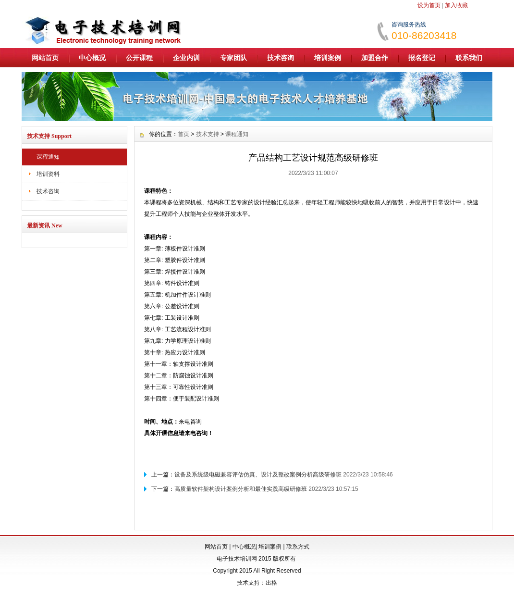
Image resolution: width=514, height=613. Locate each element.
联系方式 (297, 546)
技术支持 (207, 134)
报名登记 (421, 58)
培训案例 (327, 58)
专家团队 (233, 58)
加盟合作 (374, 58)
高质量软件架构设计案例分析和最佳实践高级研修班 (240, 489)
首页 (183, 134)
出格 (271, 582)
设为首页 (429, 5)
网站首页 (45, 58)
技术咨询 (280, 58)
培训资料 (48, 174)
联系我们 (468, 58)
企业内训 (186, 58)
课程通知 (48, 156)
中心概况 (92, 58)
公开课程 (139, 58)
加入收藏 (456, 5)
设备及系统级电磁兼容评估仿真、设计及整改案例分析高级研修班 (258, 474)
